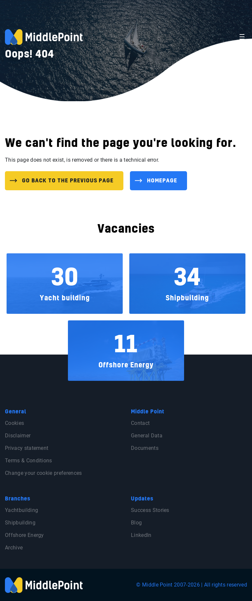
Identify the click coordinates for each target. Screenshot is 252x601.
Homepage (162, 180)
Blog (136, 523)
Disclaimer (18, 435)
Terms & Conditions (28, 460)
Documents (144, 448)
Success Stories (150, 510)
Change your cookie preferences (43, 473)
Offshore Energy (24, 535)
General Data (146, 435)
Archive (14, 547)
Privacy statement (26, 448)
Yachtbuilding (21, 510)
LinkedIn (141, 535)
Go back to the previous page (68, 180)
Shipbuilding (20, 523)
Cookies (14, 423)
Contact (140, 423)
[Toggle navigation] (242, 37)
